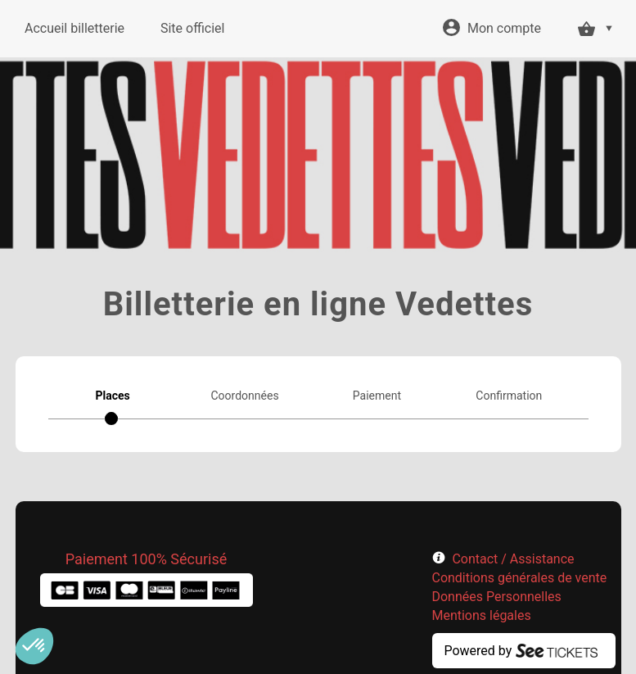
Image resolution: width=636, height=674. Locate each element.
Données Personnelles (497, 596)
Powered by (478, 650)
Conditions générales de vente (519, 578)
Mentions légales (481, 615)
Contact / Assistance (513, 559)
